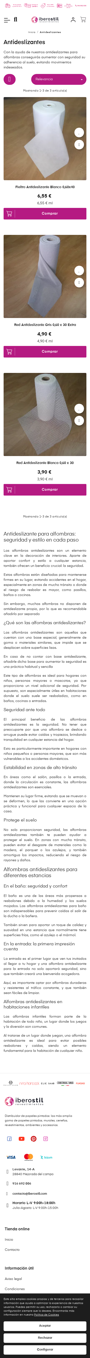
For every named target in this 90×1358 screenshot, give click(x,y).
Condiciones (15, 1289)
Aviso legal (13, 1279)
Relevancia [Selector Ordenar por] (60, 79)
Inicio (9, 1239)
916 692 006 (21, 1183)
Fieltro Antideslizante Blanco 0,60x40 (45, 187)
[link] (9, 1138)
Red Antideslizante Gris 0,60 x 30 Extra (45, 325)
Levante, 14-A (23, 1169)
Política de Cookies (46, 1315)
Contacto (12, 1250)
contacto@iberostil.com (29, 1193)
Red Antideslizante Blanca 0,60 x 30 (45, 463)
